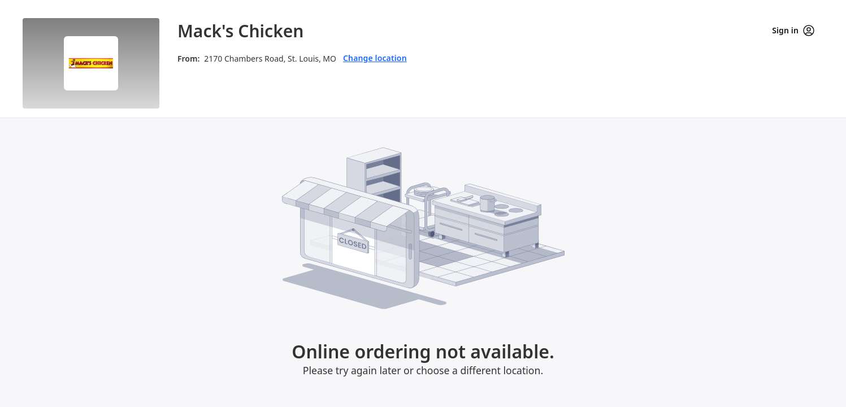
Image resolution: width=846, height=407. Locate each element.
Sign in (793, 30)
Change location (375, 58)
